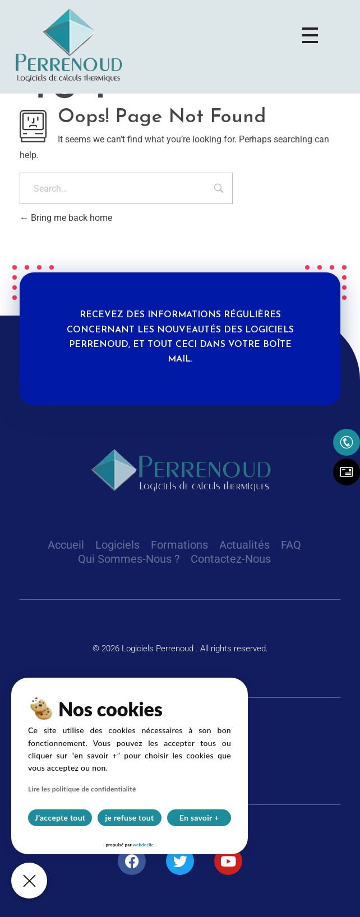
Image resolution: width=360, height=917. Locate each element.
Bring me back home (66, 217)
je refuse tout (129, 817)
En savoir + (199, 817)
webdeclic (142, 844)
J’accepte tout (60, 817)
